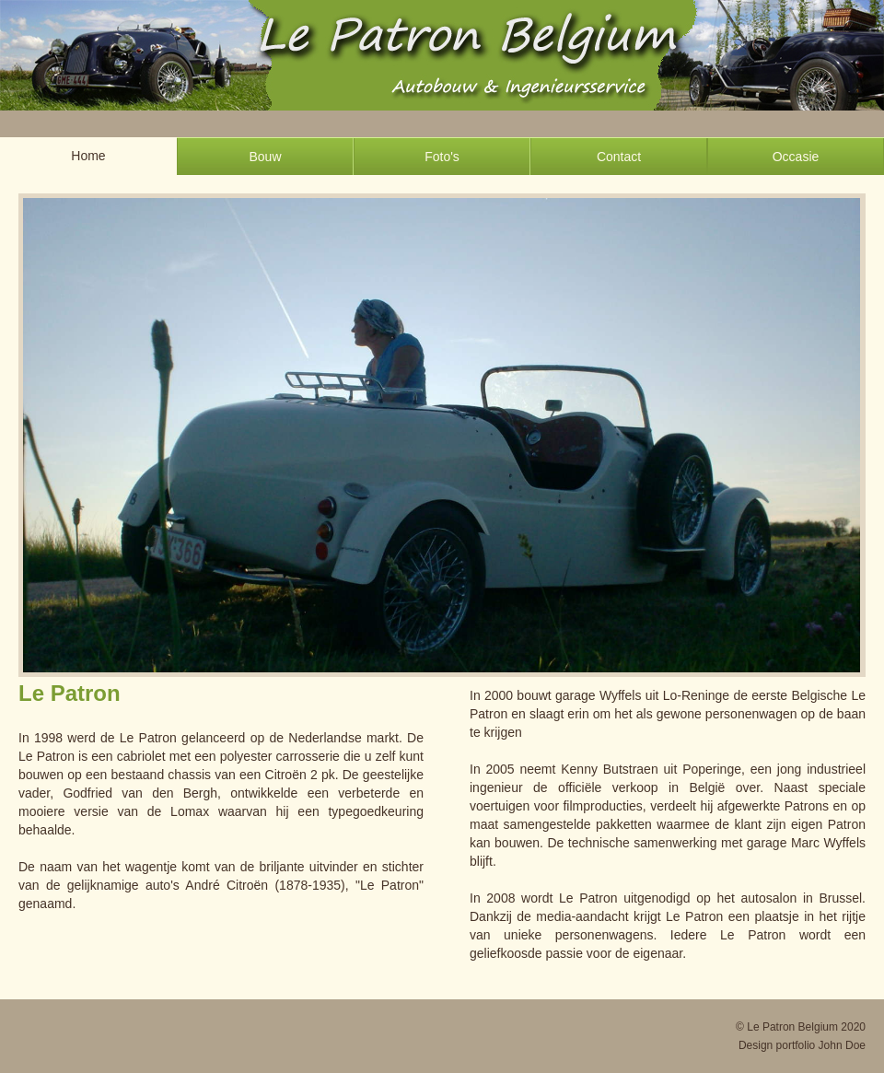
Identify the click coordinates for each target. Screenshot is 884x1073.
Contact (619, 156)
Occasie (796, 156)
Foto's (442, 156)
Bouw (265, 156)
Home (88, 155)
